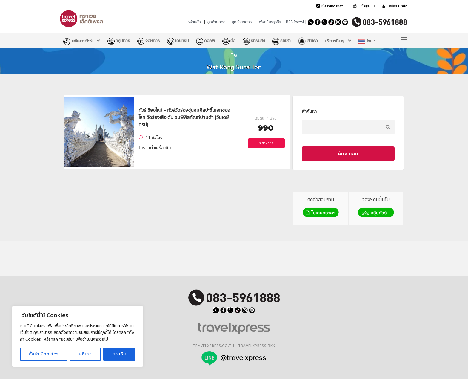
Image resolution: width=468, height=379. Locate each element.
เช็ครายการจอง (332, 6)
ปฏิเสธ (85, 354)
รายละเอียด (266, 143)
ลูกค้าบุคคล (216, 22)
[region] (77, 336)
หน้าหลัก (194, 22)
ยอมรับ (119, 354)
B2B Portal (295, 22)
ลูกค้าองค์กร (242, 22)
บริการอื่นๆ (334, 41)
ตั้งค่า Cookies (44, 354)
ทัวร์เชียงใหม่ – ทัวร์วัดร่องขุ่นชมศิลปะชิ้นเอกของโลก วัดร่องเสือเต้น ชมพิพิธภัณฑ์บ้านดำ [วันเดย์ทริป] (184, 117)
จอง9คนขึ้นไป (376, 207)
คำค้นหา (309, 111)
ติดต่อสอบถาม (320, 207)
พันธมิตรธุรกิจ (270, 22)
